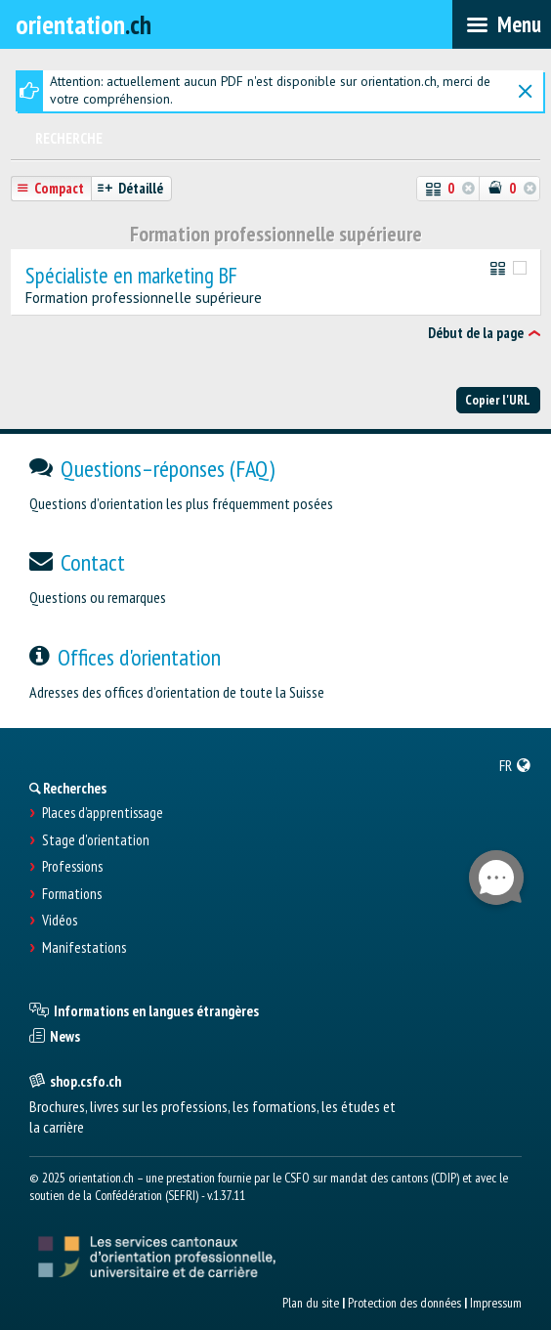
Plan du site (310, 1302)
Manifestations (84, 948)
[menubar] (501, 24)
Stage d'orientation (95, 840)
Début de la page (476, 332)
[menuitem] (515, 765)
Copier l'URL (497, 399)
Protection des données (404, 1302)
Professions (72, 867)
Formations (72, 894)
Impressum (496, 1302)
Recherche (69, 138)
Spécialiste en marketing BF (131, 276)
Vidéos (59, 920)
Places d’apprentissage (102, 813)
